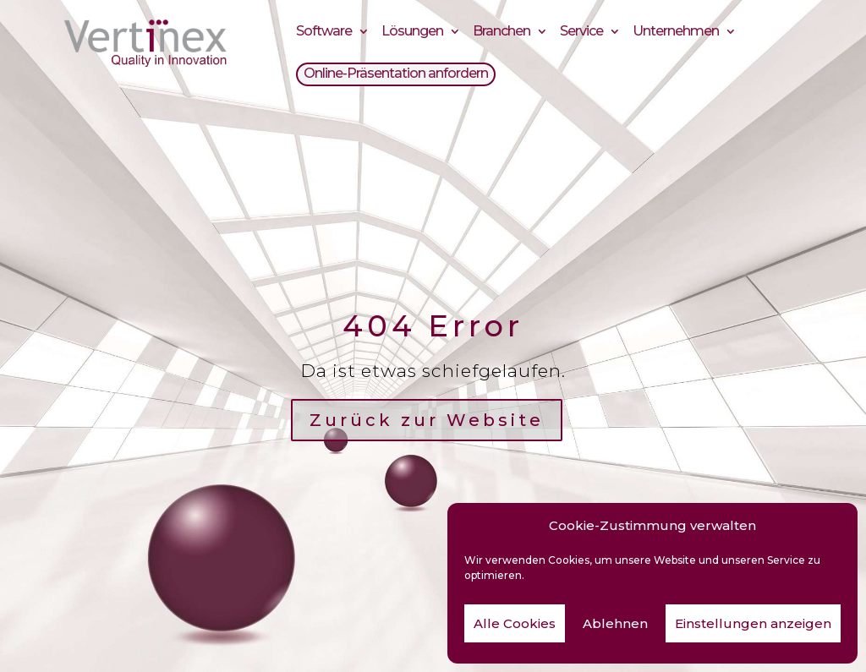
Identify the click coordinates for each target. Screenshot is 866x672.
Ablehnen (615, 623)
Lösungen (412, 33)
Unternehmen (676, 33)
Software (324, 33)
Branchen (501, 33)
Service (581, 33)
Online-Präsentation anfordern (396, 75)
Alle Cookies (515, 623)
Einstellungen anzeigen (753, 623)
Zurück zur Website (427, 420)
